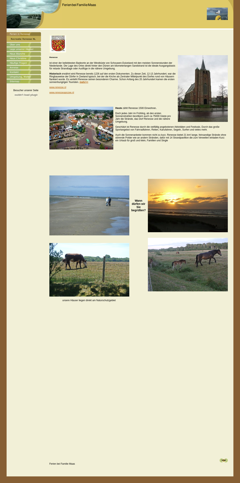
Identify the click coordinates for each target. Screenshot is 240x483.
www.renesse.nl (57, 87)
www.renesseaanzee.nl (61, 92)
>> (84, 82)
